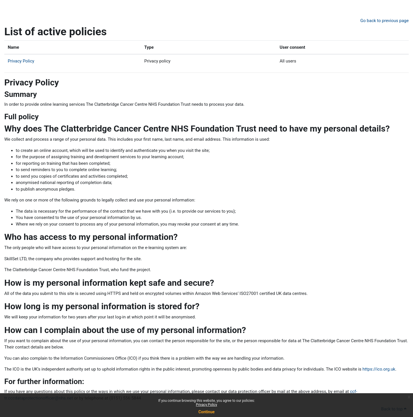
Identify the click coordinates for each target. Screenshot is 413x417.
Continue (206, 412)
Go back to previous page (384, 20)
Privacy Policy (206, 405)
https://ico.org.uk (379, 369)
